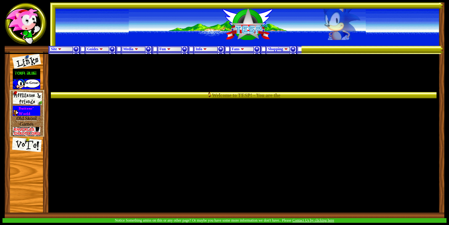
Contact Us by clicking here (313, 220)
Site (56, 49)
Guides (95, 49)
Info (201, 49)
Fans (238, 49)
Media (130, 49)
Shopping (278, 49)
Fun (165, 49)
